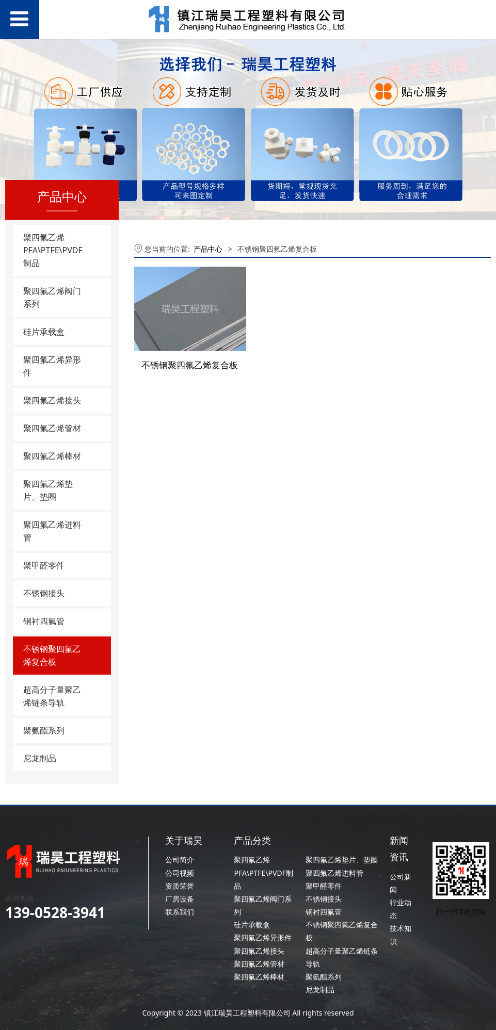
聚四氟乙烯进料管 (52, 531)
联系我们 (179, 912)
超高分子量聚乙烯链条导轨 (52, 696)
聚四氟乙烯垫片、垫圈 (48, 490)
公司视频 (179, 873)
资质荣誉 (179, 886)
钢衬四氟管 (44, 621)
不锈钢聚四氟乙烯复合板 (52, 655)
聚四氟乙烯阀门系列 (52, 297)
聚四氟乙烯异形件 (52, 366)
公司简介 (179, 859)
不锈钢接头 (44, 593)
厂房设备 (179, 899)
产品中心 (208, 249)
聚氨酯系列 (44, 730)
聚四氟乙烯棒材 (52, 456)
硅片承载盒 (44, 331)
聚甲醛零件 (44, 565)
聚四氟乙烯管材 (52, 428)
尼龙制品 (39, 758)
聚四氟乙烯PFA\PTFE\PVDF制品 (53, 250)
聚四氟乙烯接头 (52, 400)
